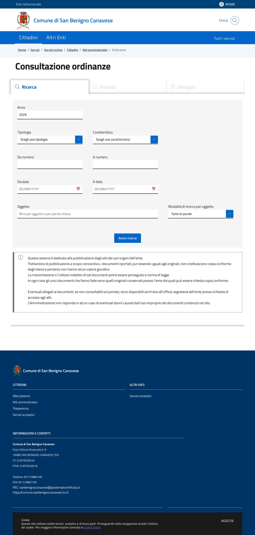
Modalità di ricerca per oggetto (191, 206)
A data (97, 182)
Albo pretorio (21, 396)
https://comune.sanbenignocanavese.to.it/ (41, 492)
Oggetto (23, 206)
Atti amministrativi (25, 402)
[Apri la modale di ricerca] (235, 20)
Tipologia (24, 132)
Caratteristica (103, 132)
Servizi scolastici (24, 414)
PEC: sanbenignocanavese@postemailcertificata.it (46, 487)
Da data (23, 182)
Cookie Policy (92, 527)
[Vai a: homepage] (66, 20)
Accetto (227, 520)
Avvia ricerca (127, 238)
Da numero (25, 157)
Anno (21, 107)
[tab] (50, 87)
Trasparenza (21, 408)
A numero (100, 157)
